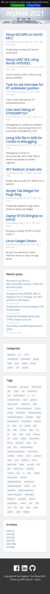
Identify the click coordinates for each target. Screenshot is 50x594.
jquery (23, 438)
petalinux (25, 460)
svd (34, 486)
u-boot (23, 503)
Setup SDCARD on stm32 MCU (24, 36)
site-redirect (28, 482)
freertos (38, 421)
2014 (8, 547)
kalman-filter (34, 438)
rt (23, 473)
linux (16, 363)
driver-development (24, 408)
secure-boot (12, 477)
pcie (16, 460)
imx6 (21, 434)
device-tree (25, 404)
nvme (28, 456)
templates (22, 499)
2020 (8, 543)
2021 (8, 540)
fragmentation (13, 421)
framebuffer (26, 421)
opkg (9, 460)
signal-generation (14, 482)
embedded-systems (15, 417)
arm (9, 391)
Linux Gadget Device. (21, 241)
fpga (38, 417)
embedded (25, 359)
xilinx (28, 507)
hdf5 (15, 430)
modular (11, 456)
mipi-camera (33, 451)
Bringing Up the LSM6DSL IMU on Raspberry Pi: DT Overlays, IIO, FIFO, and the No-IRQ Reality (24, 297)
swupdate (11, 490)
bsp (9, 395)
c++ (19, 355)
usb (37, 503)
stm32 (27, 486)
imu (14, 434)
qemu (22, 464)
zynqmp (26, 512)
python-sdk (12, 464)
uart (30, 503)
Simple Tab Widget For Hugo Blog (22, 192)
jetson (15, 438)
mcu (15, 447)
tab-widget (29, 494)
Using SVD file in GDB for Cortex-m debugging (24, 140)
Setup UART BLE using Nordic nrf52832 (22, 61)
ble (23, 391)
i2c (37, 430)
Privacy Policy (33, 5)
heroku (23, 430)
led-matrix (19, 443)
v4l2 (9, 507)
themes (32, 499)
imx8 (28, 434)
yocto (35, 507)
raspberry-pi (18, 469)
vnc (15, 507)
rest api (10, 473)
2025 (8, 534)
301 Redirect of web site (23, 169)
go (20, 425)
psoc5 (34, 460)
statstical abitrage (14, 486)
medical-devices (26, 447)
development (13, 359)
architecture (36, 387)
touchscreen (12, 503)
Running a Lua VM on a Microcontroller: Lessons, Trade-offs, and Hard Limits (24, 284)
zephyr (10, 512)
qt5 (17, 367)
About (38, 579)
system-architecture (26, 490)
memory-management (16, 451)
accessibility (12, 387)
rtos (29, 473)
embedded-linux (34, 413)
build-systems (19, 395)
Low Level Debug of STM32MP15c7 (20, 111)
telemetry (11, 499)
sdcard (36, 473)
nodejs (24, 363)
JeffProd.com (26, 579)
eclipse (10, 413)
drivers (37, 408)
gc (8, 425)
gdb (14, 425)
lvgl (9, 447)
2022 (8, 537)
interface (36, 434)
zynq (18, 512)
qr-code (30, 464)
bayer (16, 391)
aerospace (24, 387)
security (25, 367)
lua (35, 443)
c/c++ (27, 355)
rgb (18, 473)
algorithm (11, 355)
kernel (10, 443)
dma (35, 404)
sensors (23, 477)
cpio (25, 400)
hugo (9, 363)
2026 (8, 531)
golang (35, 359)
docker (10, 408)
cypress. (33, 400)
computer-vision (14, 400)
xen (21, 507)
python (10, 367)
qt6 (9, 469)
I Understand (17, 5)
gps (34, 425)
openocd (37, 456)
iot (9, 438)
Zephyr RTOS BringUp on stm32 (24, 218)
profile (33, 363)
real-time (30, 469)
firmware (29, 417)
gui (9, 430)
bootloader (32, 391)
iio (8, 434)
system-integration (15, 494)
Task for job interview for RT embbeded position (24, 86)
